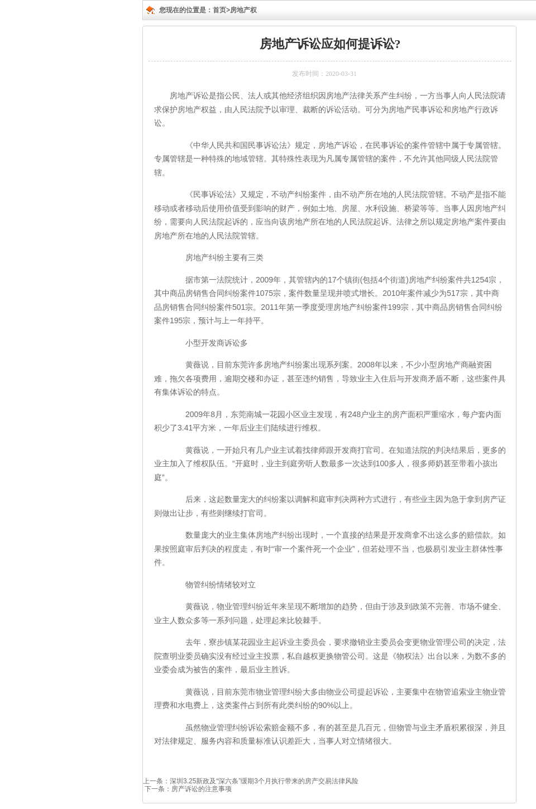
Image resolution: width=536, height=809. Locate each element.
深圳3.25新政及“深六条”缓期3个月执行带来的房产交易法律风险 (264, 781)
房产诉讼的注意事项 (201, 789)
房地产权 (243, 10)
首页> (221, 10)
